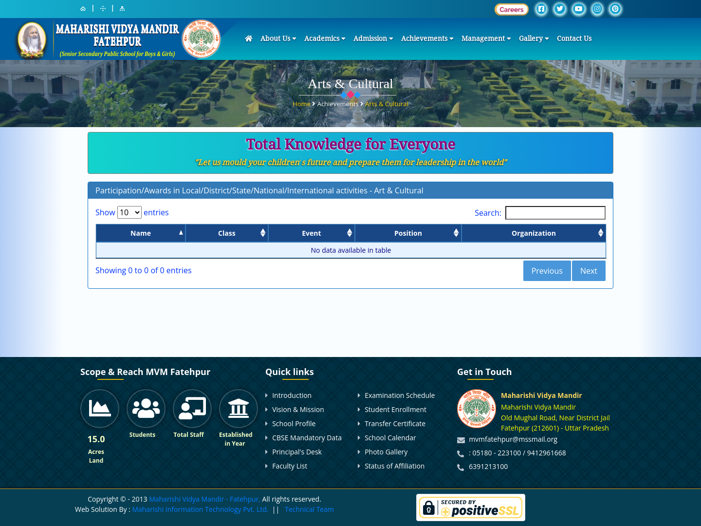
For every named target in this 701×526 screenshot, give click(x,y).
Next (588, 270)
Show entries (132, 212)
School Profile (293, 423)
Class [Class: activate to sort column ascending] (227, 233)
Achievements (427, 39)
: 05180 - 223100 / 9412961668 (517, 452)
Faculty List (289, 465)
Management (486, 39)
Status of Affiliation (394, 465)
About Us (278, 39)
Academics (325, 39)
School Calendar (390, 437)
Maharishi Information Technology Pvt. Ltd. (199, 509)
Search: (540, 213)
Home (302, 100)
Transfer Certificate (395, 423)
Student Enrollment (395, 409)
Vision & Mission (298, 409)
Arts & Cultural (386, 100)
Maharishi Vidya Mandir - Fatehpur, (204, 499)
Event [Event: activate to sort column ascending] (311, 233)
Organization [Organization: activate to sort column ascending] (534, 233)
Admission (373, 39)
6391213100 (488, 466)
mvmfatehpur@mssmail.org (513, 439)
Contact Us (574, 38)
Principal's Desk (297, 451)
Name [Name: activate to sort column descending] (140, 233)
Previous (547, 270)
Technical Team (309, 509)
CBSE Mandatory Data (307, 437)
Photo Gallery (386, 451)
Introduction (292, 395)
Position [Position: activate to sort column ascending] (408, 233)
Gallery (534, 39)
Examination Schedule (400, 395)
